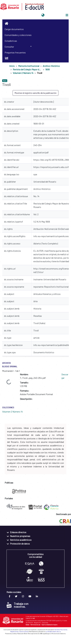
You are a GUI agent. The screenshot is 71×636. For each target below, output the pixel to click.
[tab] (35, 532)
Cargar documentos (14, 29)
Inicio (12, 65)
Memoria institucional (28, 65)
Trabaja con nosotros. (17, 605)
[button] (42, 15)
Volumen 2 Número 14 (23, 72)
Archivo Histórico (51, 65)
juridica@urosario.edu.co (53, 631)
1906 (47, 69)
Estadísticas (11, 40)
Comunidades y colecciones (18, 35)
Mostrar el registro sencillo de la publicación (35, 92)
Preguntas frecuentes (15, 52)
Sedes (27, 624)
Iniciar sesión (52, 15)
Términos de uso (35, 624)
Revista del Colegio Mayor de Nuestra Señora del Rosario (27, 69)
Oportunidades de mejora (49, 624)
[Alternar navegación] (67, 15)
